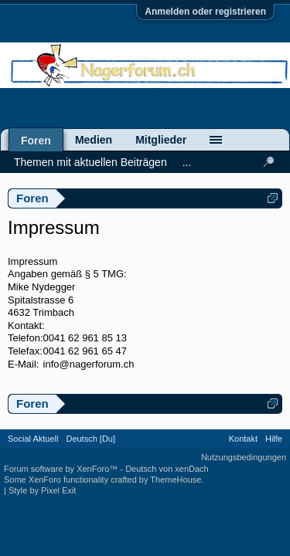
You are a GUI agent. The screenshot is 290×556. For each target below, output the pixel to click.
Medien (93, 140)
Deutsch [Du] (90, 438)
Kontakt (243, 438)
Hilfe (273, 438)
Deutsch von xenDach (167, 468)
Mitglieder (160, 140)
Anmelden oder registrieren (205, 11)
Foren (36, 140)
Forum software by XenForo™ (62, 468)
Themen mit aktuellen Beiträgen (90, 162)
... (187, 162)
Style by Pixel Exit (42, 490)
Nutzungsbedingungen (243, 457)
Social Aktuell (33, 438)
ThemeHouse (175, 479)
